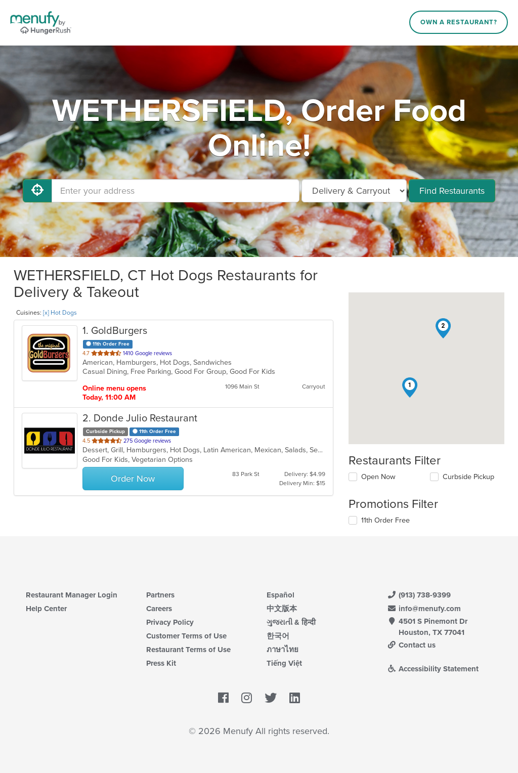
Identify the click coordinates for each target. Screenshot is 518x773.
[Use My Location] (37, 190)
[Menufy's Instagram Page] (246, 698)
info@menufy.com (424, 608)
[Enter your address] (175, 190)
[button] (410, 387)
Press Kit (161, 663)
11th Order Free (385, 520)
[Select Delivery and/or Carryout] (354, 190)
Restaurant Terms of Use (188, 649)
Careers (159, 608)
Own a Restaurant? (458, 22)
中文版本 (282, 608)
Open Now (378, 477)
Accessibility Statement (433, 668)
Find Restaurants (452, 190)
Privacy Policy (170, 622)
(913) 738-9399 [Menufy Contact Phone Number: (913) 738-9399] (419, 594)
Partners (160, 594)
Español (280, 594)
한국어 (278, 635)
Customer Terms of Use (186, 635)
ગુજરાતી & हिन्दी (291, 622)
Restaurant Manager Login (71, 594)
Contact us (411, 645)
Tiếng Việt (284, 663)
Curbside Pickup (468, 477)
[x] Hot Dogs (60, 312)
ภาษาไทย (282, 649)
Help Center (46, 608)
